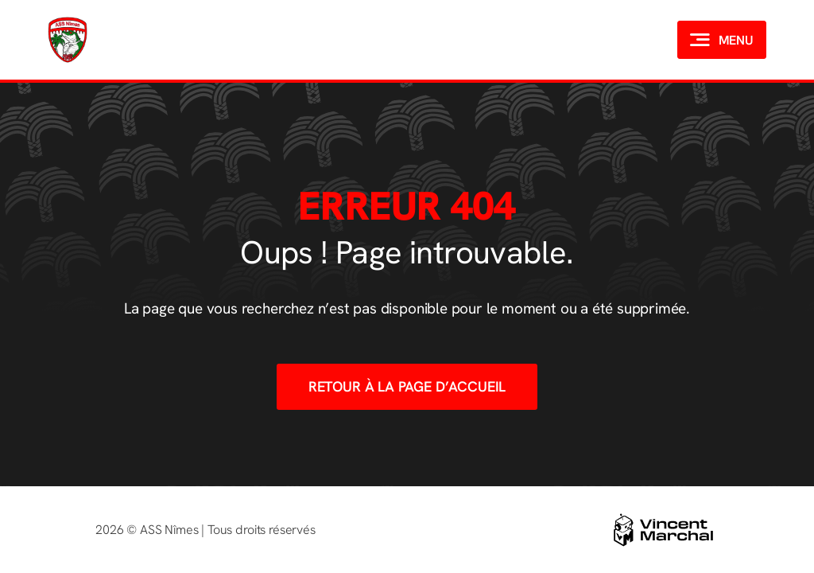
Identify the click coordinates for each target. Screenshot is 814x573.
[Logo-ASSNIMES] (67, 18)
